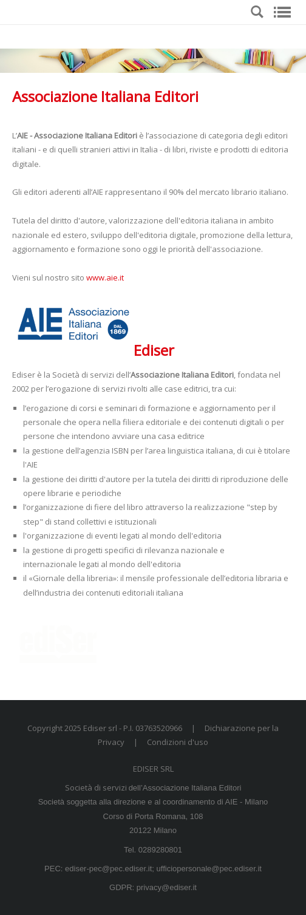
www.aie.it (105, 277)
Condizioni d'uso (177, 741)
